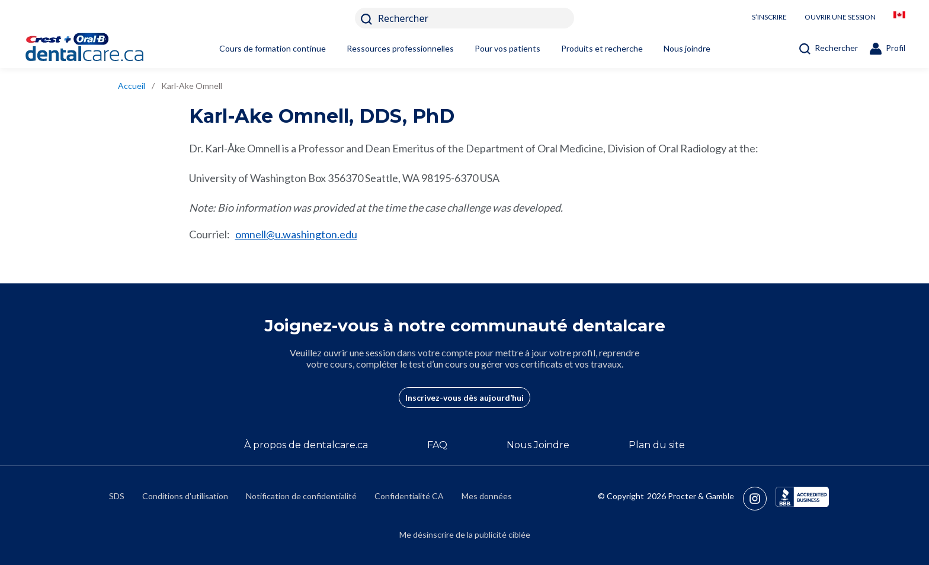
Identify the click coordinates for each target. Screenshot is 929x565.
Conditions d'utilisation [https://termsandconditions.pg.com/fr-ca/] (185, 496)
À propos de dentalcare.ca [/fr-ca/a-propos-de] (306, 445)
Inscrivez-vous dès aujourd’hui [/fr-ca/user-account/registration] (464, 397)
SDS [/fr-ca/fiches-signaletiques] (116, 496)
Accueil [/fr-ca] (131, 86)
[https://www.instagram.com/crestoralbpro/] (759, 498)
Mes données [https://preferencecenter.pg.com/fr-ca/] (487, 496)
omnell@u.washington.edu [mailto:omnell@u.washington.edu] (296, 234)
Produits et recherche (602, 48)
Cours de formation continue (272, 48)
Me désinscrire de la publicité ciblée (464, 534)
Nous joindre (687, 48)
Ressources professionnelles (400, 48)
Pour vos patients (507, 48)
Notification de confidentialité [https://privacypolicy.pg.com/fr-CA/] (301, 496)
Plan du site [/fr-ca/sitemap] (657, 445)
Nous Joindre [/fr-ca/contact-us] (538, 445)
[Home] (104, 48)
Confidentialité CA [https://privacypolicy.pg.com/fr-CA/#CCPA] (409, 496)
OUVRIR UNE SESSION (840, 16)
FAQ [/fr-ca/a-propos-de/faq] (437, 445)
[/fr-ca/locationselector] (899, 18)
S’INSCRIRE (769, 16)
